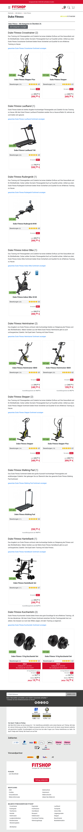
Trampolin (57, 808)
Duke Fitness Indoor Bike (21, 250)
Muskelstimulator (59, 820)
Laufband (57, 806)
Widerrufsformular (14, 797)
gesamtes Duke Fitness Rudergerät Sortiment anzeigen (26, 192)
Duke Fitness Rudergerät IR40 (25, 224)
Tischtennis (13, 811)
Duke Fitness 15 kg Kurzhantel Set (24, 656)
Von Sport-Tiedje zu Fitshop (16, 723)
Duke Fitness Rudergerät (20, 176)
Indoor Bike (57, 811)
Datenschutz (46, 790)
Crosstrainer (13, 806)
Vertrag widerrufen (41, 780)
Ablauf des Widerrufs (48, 797)
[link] (36, 703)
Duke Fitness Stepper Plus (24, 80)
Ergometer (35, 806)
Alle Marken (18, 13)
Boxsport (34, 813)
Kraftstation (35, 808)
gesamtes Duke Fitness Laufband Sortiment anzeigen (26, 119)
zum (13, 774)
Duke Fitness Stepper (58, 80)
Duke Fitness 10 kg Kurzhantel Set (58, 656)
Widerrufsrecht (46, 795)
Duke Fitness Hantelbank (21, 538)
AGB (10, 790)
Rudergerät (13, 808)
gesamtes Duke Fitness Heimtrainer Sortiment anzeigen (27, 336)
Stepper (56, 816)
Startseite (10, 13)
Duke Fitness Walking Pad (24, 514)
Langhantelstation (15, 818)
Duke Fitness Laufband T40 (24, 150)
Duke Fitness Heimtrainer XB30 (58, 368)
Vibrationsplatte (14, 823)
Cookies (11, 792)
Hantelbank (35, 811)
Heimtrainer (13, 816)
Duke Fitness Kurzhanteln (21, 612)
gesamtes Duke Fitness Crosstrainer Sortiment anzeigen (27, 48)
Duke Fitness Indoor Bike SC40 (25, 297)
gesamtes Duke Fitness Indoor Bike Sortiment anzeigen (27, 266)
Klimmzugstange (37, 820)
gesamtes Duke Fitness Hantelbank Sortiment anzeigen (27, 552)
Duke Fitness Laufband (20, 106)
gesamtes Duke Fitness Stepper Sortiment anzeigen (25, 412)
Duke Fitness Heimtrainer (21, 323)
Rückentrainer (14, 820)
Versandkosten (13, 795)
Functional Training (37, 818)
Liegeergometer (59, 813)
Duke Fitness (27, 13)
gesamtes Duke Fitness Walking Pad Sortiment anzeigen (27, 483)
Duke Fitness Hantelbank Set (24, 583)
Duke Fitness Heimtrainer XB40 (24, 368)
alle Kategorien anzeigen (18, 27)
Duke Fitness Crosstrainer (21, 32)
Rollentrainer (35, 816)
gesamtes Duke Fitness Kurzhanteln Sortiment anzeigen (27, 625)
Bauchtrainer (58, 818)
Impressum (45, 792)
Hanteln (12, 813)
